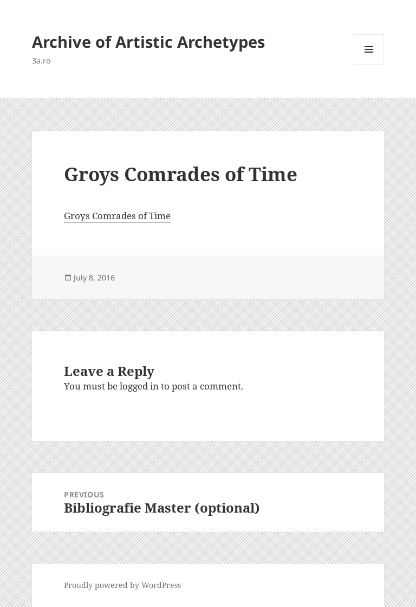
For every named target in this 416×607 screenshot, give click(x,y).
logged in (139, 386)
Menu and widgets (369, 64)
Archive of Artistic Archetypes (148, 41)
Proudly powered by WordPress (122, 585)
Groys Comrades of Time (117, 215)
